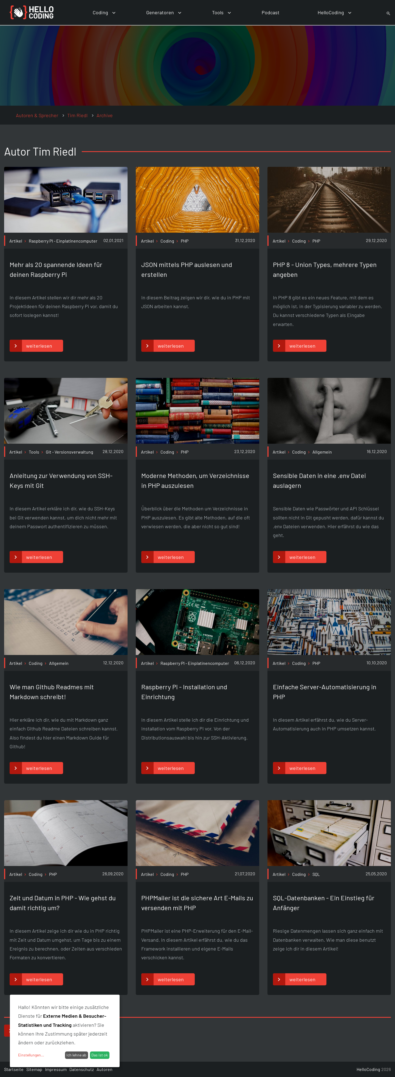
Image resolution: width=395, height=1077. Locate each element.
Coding (100, 12)
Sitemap (34, 1069)
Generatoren (160, 12)
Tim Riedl (77, 115)
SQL (316, 874)
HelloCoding (331, 12)
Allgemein (322, 451)
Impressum (56, 1069)
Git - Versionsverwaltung (69, 451)
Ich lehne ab (76, 1055)
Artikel (15, 240)
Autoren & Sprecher (37, 115)
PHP (184, 240)
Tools (218, 12)
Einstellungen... (31, 1055)
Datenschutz (81, 1069)
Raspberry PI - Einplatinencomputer (63, 240)
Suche (382, 12)
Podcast (271, 12)
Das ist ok (99, 1055)
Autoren (104, 1069)
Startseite (14, 1069)
